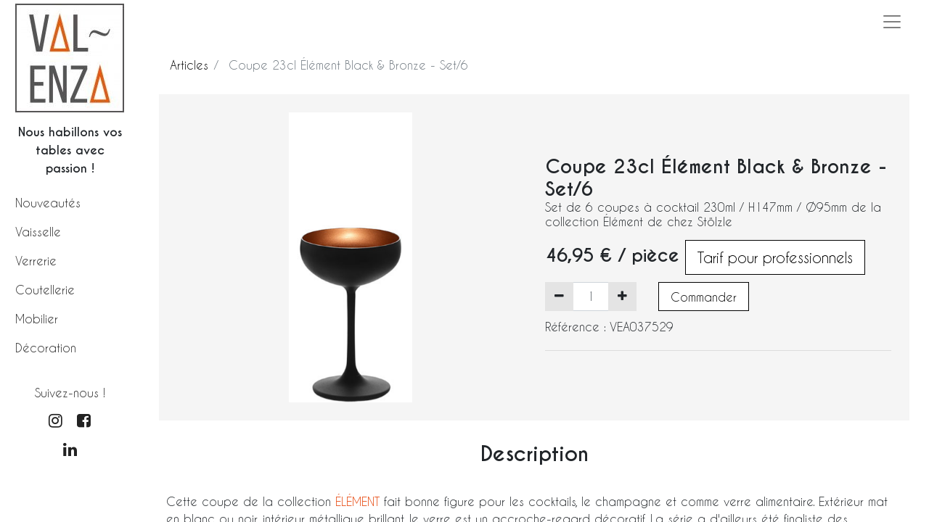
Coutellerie (45, 290)
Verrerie (36, 261)
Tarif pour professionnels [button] (775, 257)
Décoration (45, 348)
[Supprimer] (559, 296)
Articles (189, 65)
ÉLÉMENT (359, 501)
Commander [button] (704, 297)
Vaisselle (38, 232)
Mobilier (36, 319)
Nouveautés (48, 203)
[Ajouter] (622, 296)
